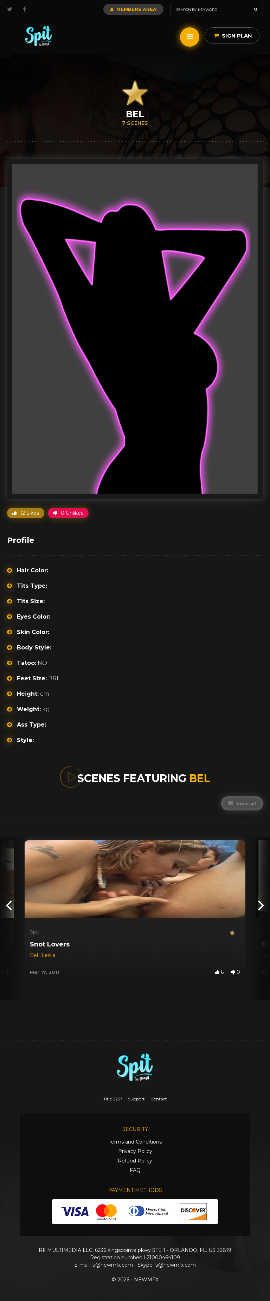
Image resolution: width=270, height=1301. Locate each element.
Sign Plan (233, 35)
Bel (34, 955)
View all (242, 803)
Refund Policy (135, 1161)
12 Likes (25, 513)
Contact (158, 1098)
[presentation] (9, 904)
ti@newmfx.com (112, 1265)
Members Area (133, 9)
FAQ (135, 1170)
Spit (34, 932)
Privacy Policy (135, 1151)
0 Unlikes (68, 513)
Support (136, 1098)
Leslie (48, 955)
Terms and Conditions (135, 1142)
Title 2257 (112, 1098)
